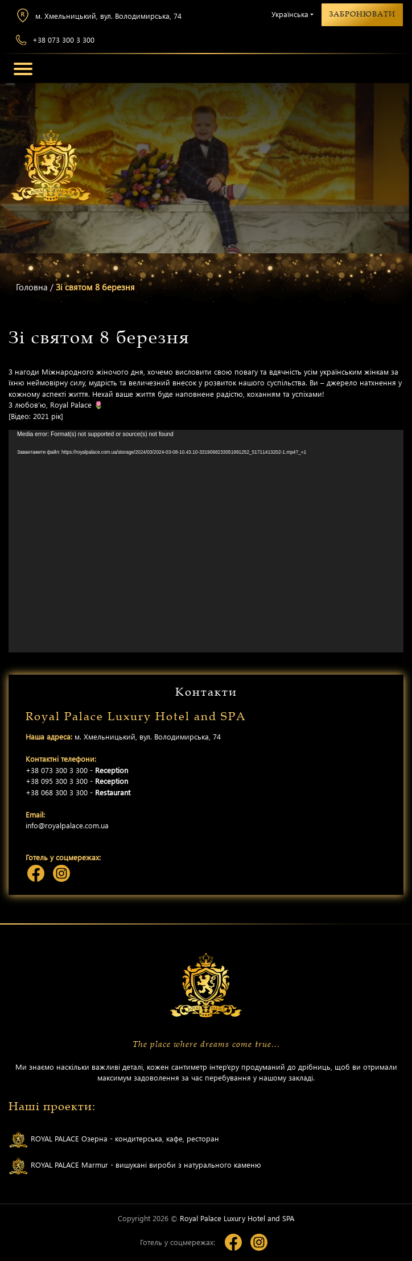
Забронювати (362, 14)
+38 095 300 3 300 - (77, 781)
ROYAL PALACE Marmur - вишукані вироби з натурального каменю (135, 1165)
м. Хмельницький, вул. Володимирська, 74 (99, 15)
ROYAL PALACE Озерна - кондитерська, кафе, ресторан (114, 1139)
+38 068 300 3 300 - (78, 792)
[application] (206, 541)
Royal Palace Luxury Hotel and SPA (237, 1218)
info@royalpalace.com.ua (67, 825)
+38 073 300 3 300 (55, 40)
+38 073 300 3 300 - (77, 770)
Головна (32, 287)
